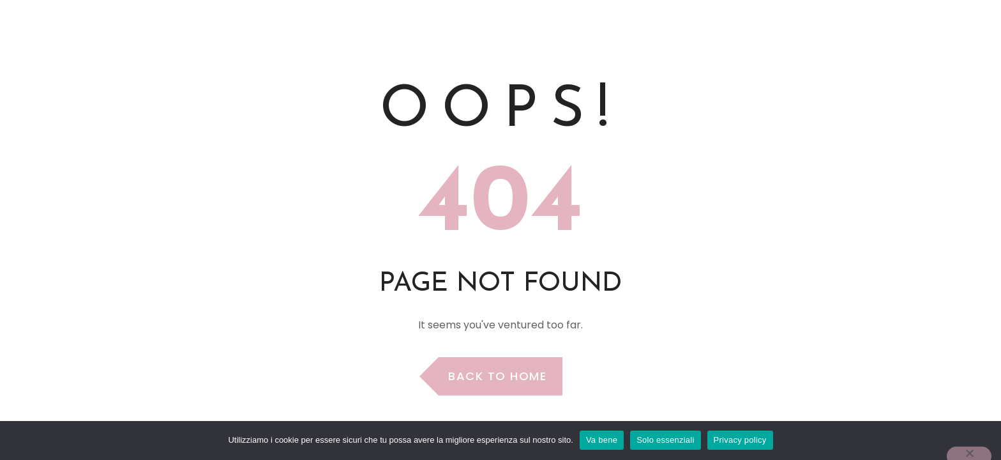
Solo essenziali (665, 440)
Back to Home (497, 376)
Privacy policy (740, 440)
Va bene (601, 440)
